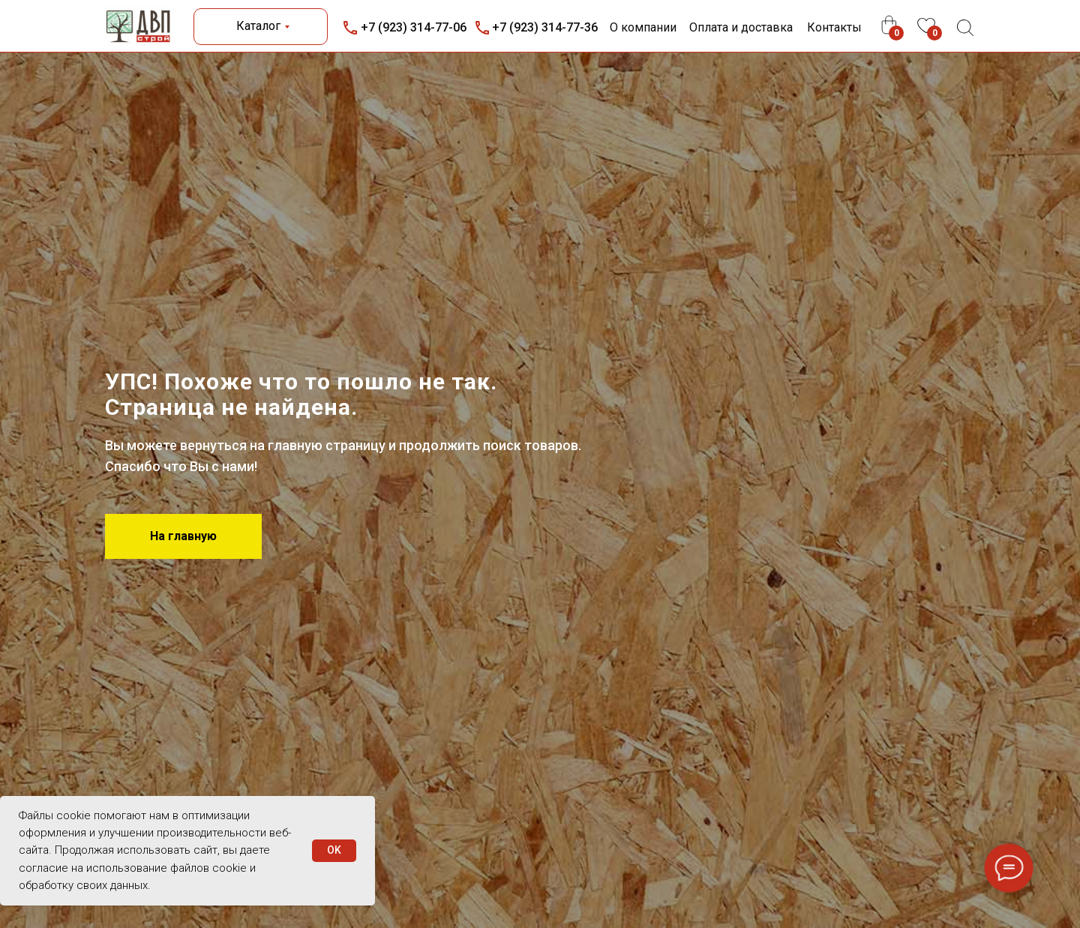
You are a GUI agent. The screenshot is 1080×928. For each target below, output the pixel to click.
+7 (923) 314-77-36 (545, 27)
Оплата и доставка (741, 27)
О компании (643, 27)
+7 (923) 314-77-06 (413, 27)
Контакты (834, 27)
